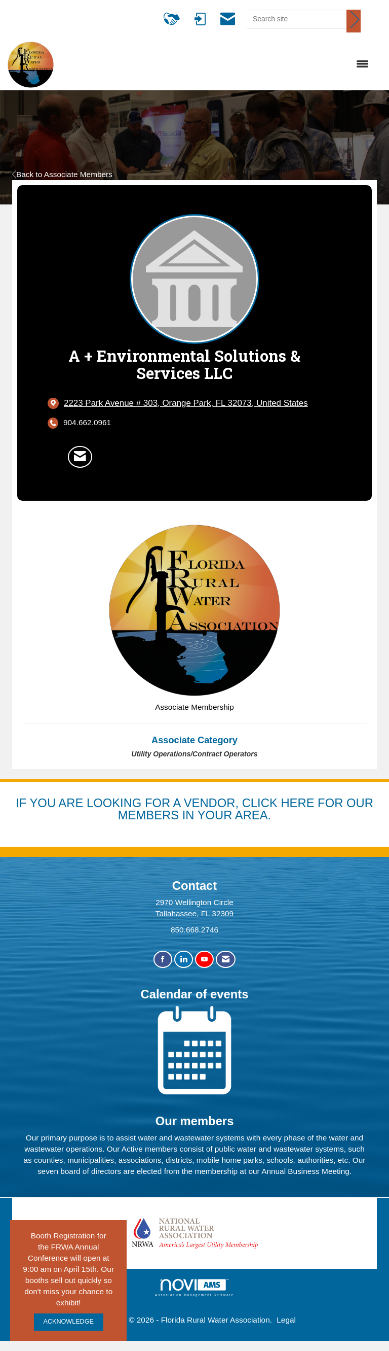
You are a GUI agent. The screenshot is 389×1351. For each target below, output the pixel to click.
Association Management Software (194, 1288)
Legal (286, 1319)
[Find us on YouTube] (204, 959)
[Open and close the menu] (216, 64)
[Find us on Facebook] (162, 959)
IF (22, 803)
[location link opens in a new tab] (186, 403)
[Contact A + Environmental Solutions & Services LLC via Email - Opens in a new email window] (80, 456)
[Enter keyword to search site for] (296, 19)
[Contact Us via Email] (226, 959)
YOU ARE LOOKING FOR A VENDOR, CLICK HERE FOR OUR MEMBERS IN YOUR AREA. (201, 809)
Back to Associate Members (62, 174)
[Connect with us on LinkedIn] (183, 959)
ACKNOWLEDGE (69, 1321)
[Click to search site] (353, 21)
